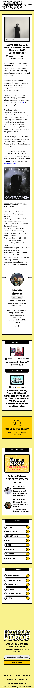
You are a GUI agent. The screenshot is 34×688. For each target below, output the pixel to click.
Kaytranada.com (10, 163)
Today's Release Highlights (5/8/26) (17, 477)
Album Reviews (23, 359)
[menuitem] (7, 676)
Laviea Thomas (17, 58)
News (20, 56)
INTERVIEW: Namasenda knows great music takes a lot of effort (20, 491)
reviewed (21, 102)
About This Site (22, 676)
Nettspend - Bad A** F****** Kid (17, 363)
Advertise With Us (17, 684)
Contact (11, 680)
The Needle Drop (14, 686)
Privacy (23, 680)
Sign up (7, 676)
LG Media (27, 686)
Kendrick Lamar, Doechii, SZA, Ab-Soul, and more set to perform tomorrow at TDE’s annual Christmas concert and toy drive (17, 398)
